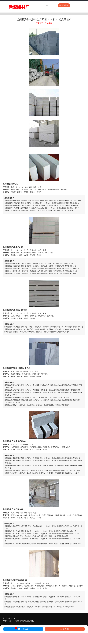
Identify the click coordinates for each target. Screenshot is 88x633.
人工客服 (21, 628)
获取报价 (63, 5)
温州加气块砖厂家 (9, 618)
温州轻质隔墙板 (28, 621)
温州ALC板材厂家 (15, 621)
